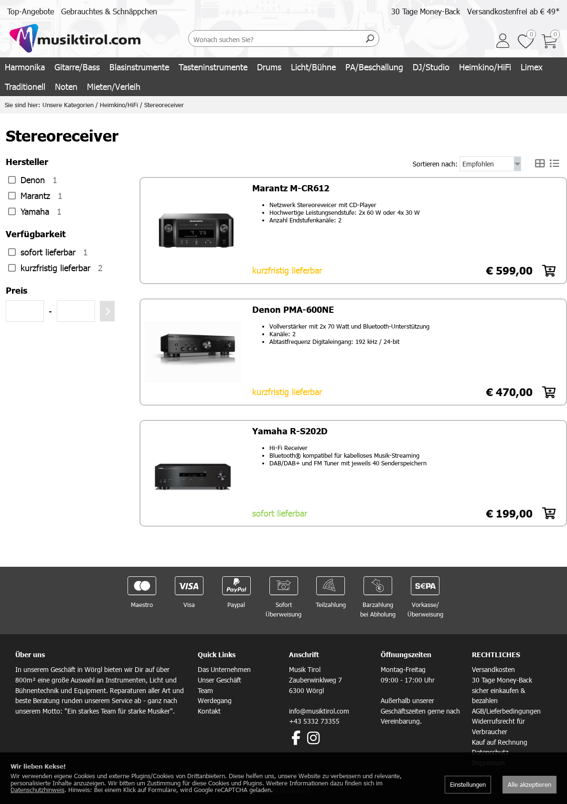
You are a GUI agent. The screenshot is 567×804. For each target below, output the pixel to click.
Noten (66, 86)
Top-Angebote (30, 11)
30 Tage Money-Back (425, 11)
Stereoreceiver (164, 105)
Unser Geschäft (219, 678)
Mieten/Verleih (113, 86)
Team (205, 689)
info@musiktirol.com (319, 709)
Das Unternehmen (224, 667)
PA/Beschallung (374, 66)
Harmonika (25, 66)
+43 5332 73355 (314, 719)
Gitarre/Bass (77, 66)
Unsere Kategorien (68, 105)
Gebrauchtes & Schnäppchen (109, 11)
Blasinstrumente (139, 66)
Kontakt (209, 709)
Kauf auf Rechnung (499, 740)
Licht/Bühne (313, 66)
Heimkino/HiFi (485, 66)
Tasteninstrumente (213, 66)
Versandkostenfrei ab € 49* (513, 11)
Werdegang (215, 699)
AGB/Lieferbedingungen (506, 709)
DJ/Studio (431, 66)
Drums (269, 66)
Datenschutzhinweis (37, 789)
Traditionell (25, 86)
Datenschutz (490, 750)
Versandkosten (493, 667)
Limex (532, 66)
